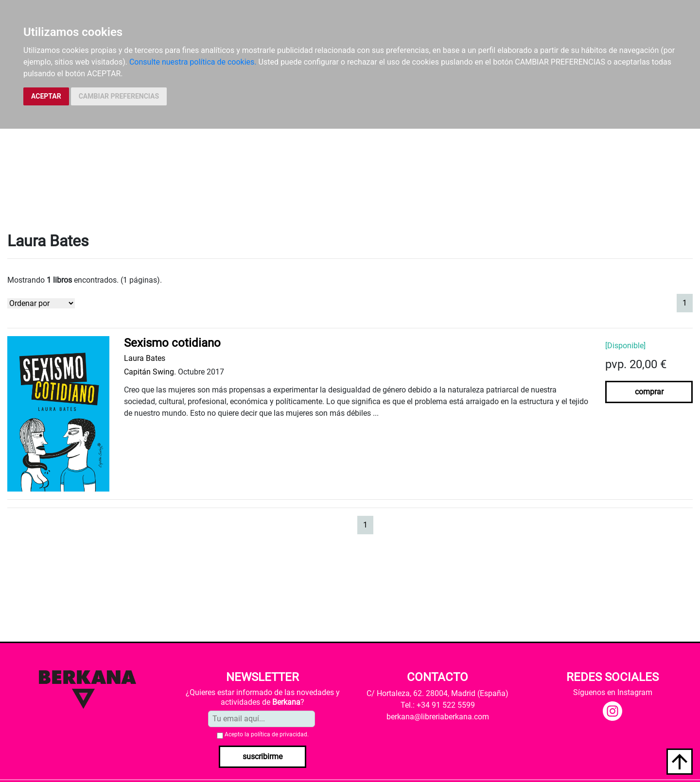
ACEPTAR (46, 96)
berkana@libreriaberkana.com (437, 716)
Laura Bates (144, 358)
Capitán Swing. (150, 371)
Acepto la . (267, 734)
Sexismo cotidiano (172, 343)
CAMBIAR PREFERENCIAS (119, 96)
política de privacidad (279, 734)
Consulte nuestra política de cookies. (193, 62)
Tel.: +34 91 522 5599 (438, 705)
